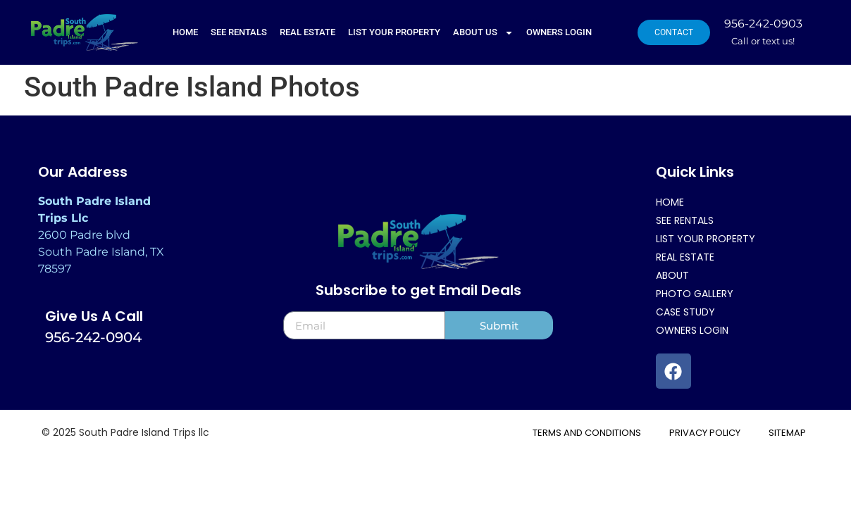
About (672, 275)
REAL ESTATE (307, 32)
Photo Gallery (694, 294)
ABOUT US (483, 32)
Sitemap (787, 432)
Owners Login (559, 32)
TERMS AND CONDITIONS (587, 432)
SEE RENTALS (239, 32)
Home (185, 32)
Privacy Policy (704, 432)
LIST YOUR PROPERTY (394, 32)
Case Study (685, 312)
